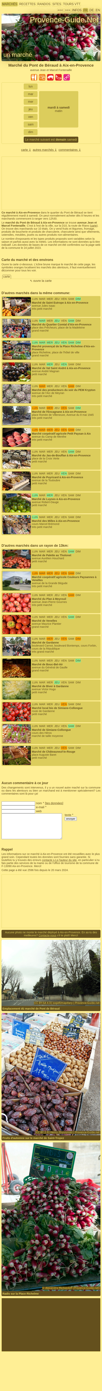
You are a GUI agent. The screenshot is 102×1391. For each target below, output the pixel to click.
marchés (9, 4)
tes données (54, 803)
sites (56, 4)
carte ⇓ (26, 149)
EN (98, 10)
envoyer (70, 818)
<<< (60, 10)
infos (77, 10)
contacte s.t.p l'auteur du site (59, 860)
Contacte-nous (47, 935)
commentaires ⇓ (70, 149)
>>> (67, 10)
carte (94, 225)
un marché (17, 54)
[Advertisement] (51, 183)
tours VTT (71, 4)
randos (43, 4)
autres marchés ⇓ (45, 149)
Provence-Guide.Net (64, 20)
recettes (27, 4)
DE (91, 10)
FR (85, 10)
